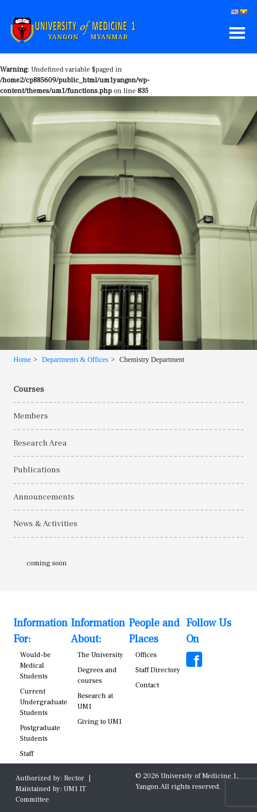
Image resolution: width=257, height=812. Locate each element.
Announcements (43, 496)
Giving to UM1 (100, 721)
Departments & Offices (75, 359)
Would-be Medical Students (35, 665)
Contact (147, 685)
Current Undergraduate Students (43, 702)
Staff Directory (157, 670)
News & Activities (45, 523)
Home (22, 359)
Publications (36, 469)
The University (100, 654)
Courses (28, 389)
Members (30, 415)
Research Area (40, 443)
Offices (146, 654)
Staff (26, 753)
